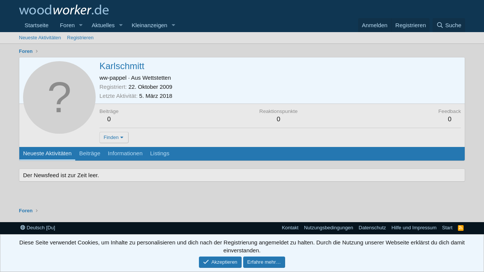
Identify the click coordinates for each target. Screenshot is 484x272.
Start (447, 227)
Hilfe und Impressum (413, 227)
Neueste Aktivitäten (40, 37)
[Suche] (449, 25)
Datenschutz (372, 227)
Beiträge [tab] (89, 153)
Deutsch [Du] (37, 227)
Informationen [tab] (125, 153)
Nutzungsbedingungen (328, 227)
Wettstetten (156, 77)
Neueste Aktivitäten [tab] (47, 153)
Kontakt (290, 227)
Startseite (36, 25)
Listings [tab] (159, 153)
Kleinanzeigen (149, 25)
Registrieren (80, 37)
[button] (80, 25)
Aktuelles (103, 25)
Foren (67, 25)
